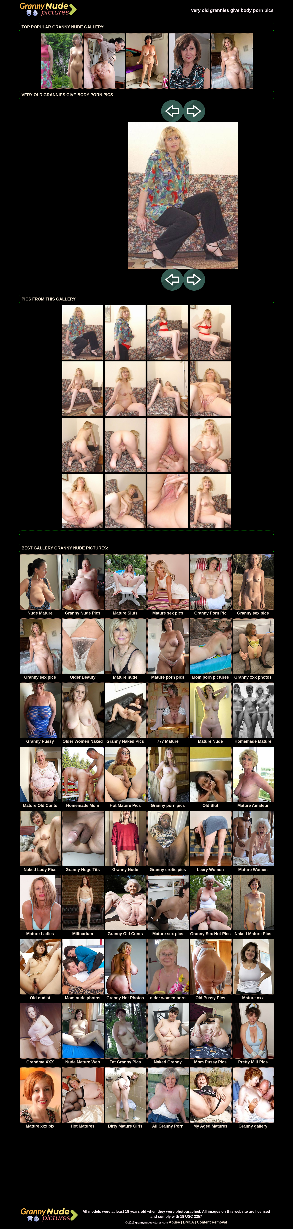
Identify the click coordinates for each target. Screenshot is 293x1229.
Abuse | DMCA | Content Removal (198, 1222)
